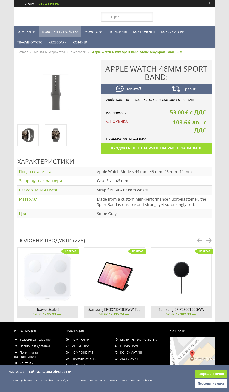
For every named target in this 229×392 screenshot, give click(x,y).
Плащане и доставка (32, 346)
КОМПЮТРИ (26, 32)
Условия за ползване (32, 339)
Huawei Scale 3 (47, 309)
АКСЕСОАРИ (58, 42)
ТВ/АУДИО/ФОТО (30, 42)
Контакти (23, 363)
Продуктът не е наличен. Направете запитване (156, 148)
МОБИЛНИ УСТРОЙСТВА (60, 32)
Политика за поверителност (26, 354)
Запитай (128, 89)
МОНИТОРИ (93, 32)
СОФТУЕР (80, 42)
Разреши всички (211, 374)
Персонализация (211, 383)
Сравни (184, 89)
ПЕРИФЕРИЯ (118, 32)
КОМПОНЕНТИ (144, 32)
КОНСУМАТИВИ (173, 32)
